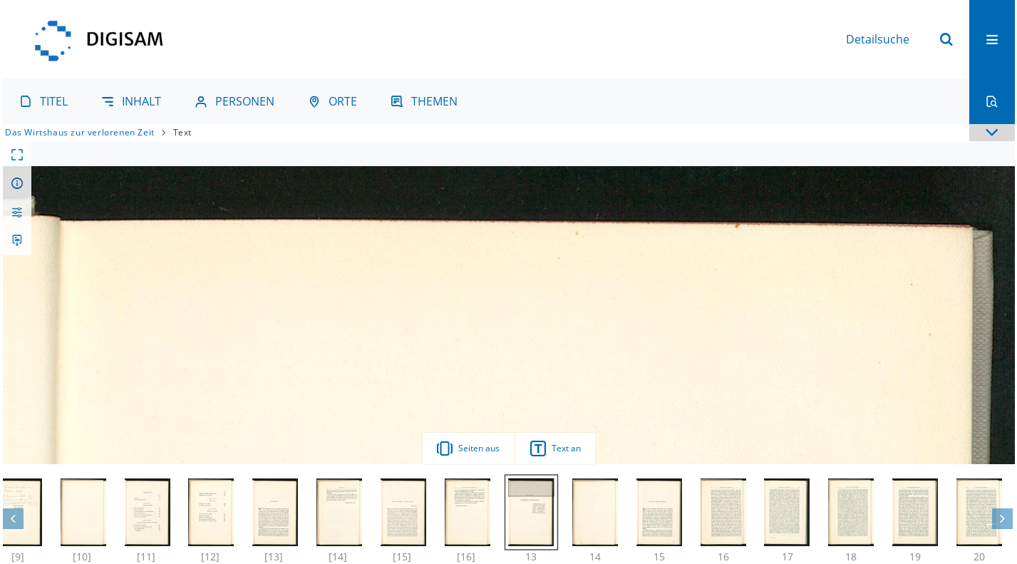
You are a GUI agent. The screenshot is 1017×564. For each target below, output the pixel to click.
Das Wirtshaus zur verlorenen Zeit (80, 132)
